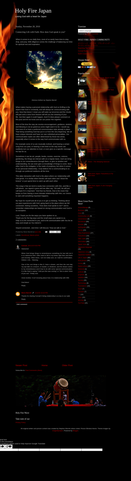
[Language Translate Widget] (90, 31)
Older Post (67, 365)
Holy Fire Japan (33, 10)
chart (80, 213)
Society (80, 280)
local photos (82, 260)
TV (79, 294)
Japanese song (83, 252)
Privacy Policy (21, 422)
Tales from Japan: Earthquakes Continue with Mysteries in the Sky (100, 126)
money (80, 263)
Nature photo (34, 235)
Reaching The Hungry (86, 48)
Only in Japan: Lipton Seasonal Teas (101, 90)
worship (81, 300)
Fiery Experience (84, 233)
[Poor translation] (8, 447)
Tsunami (81, 291)
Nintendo (81, 269)
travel (80, 289)
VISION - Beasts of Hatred (97, 114)
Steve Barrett (26, 293)
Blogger (75, 431)
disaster (81, 224)
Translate (92, 34)
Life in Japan (82, 257)
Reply (23, 285)
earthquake (82, 227)
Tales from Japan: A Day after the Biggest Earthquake (99, 102)
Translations (82, 286)
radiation (81, 277)
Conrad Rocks (83, 51)
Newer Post (21, 365)
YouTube (81, 303)
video (80, 297)
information (82, 241)
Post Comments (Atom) (33, 370)
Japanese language (85, 247)
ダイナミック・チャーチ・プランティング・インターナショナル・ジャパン (96, 44)
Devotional (25, 235)
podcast (81, 272)
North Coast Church (85, 54)
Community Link (84, 216)
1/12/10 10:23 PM (41, 293)
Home (45, 365)
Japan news (82, 244)
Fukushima (82, 236)
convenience (82, 219)
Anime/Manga (83, 207)
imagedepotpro (57, 431)
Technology (82, 283)
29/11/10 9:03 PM (34, 245)
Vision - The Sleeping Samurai (98, 162)
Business (81, 210)
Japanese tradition (84, 255)
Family (80, 230)
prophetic (81, 275)
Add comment (22, 304)
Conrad (24, 245)
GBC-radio (82, 238)
